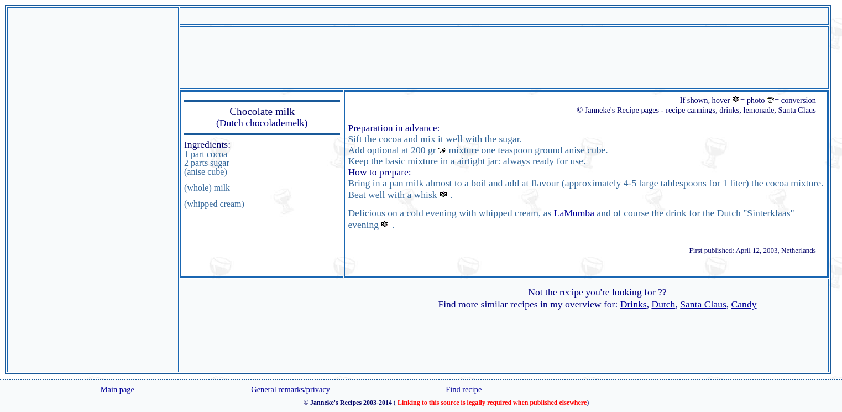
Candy (744, 304)
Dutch (663, 304)
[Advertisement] (93, 190)
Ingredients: (207, 144)
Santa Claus (703, 304)
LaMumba (574, 212)
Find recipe (464, 389)
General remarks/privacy (290, 389)
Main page (117, 389)
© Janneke (593, 110)
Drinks (633, 304)
